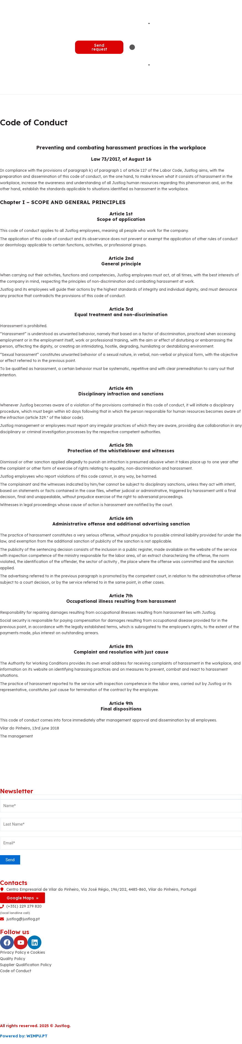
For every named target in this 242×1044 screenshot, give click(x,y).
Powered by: (23, 1036)
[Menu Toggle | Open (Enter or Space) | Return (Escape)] (132, 47)
